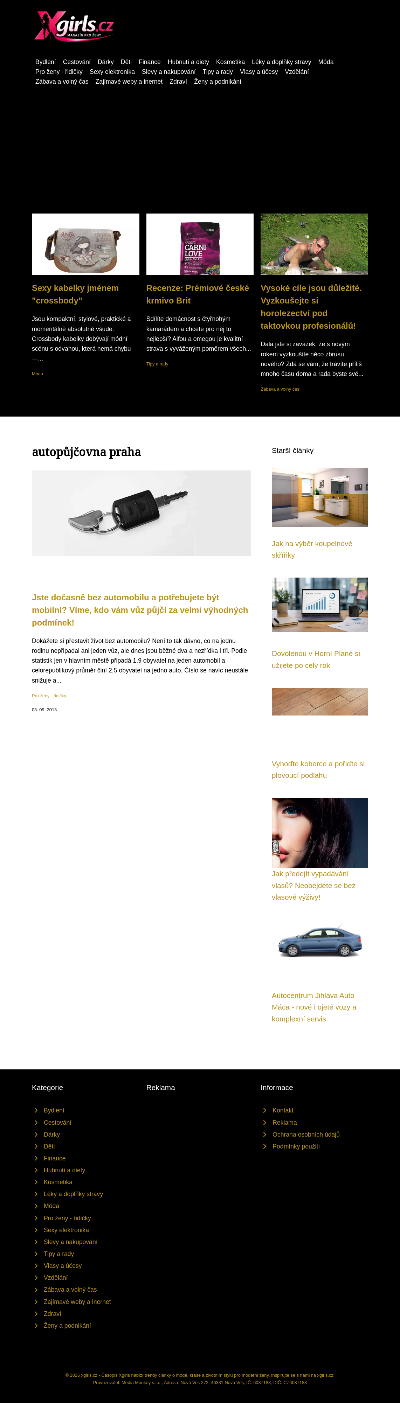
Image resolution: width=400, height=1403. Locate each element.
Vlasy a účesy (259, 71)
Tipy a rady (218, 71)
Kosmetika (230, 61)
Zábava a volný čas (62, 81)
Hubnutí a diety (188, 61)
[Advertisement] (200, 161)
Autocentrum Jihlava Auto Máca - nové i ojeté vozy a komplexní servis (314, 1007)
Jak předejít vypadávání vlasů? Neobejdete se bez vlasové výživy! (314, 885)
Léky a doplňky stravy (281, 61)
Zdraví (178, 81)
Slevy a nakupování (169, 71)
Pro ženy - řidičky (59, 71)
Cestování (77, 61)
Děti (126, 61)
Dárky (106, 61)
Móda (325, 61)
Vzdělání (297, 71)
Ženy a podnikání (217, 81)
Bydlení (45, 61)
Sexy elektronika (112, 71)
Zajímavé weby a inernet (129, 81)
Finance (150, 61)
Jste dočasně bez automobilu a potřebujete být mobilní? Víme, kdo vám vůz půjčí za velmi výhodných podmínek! (140, 610)
